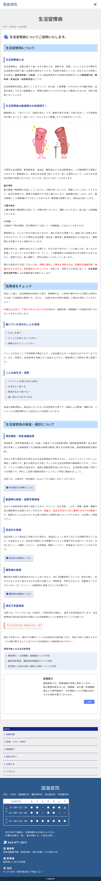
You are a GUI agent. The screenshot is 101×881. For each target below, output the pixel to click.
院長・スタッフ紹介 (16, 742)
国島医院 (10, 4)
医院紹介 (10, 749)
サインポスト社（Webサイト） (24, 625)
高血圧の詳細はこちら (18, 558)
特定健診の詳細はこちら (19, 487)
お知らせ (10, 764)
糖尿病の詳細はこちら (18, 594)
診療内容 (12, 27)
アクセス (10, 771)
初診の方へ (11, 756)
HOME (4, 27)
